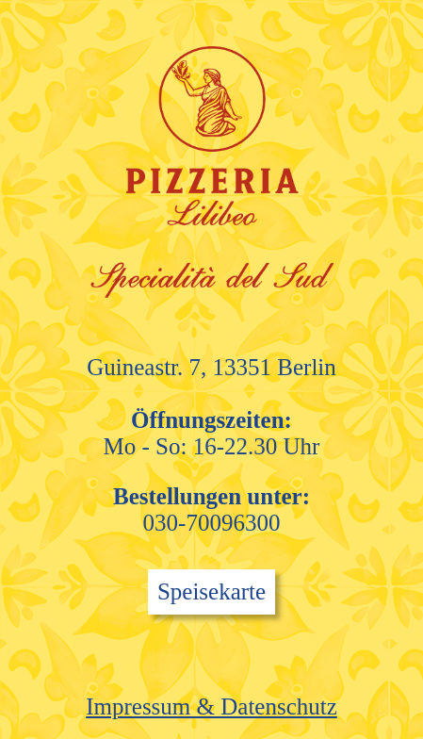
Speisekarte (211, 591)
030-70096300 (212, 522)
